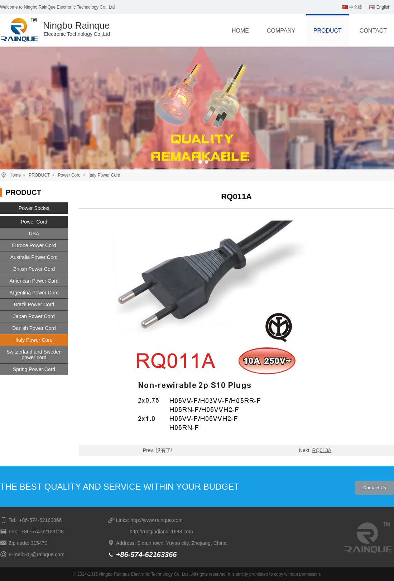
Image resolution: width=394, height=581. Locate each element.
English (379, 7)
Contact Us (374, 487)
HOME (240, 31)
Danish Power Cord (34, 328)
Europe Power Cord (34, 245)
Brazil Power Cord (34, 304)
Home (15, 175)
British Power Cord (34, 269)
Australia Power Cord (34, 257)
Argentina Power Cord (34, 293)
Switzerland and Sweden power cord (34, 354)
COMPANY (281, 31)
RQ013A (321, 450)
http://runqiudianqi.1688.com (161, 531)
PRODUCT (327, 31)
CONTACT (373, 31)
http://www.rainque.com (156, 520)
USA (34, 233)
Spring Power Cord (34, 369)
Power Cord (69, 175)
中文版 (352, 7)
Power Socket (34, 208)
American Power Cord (34, 281)
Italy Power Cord (104, 175)
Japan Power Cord (34, 316)
